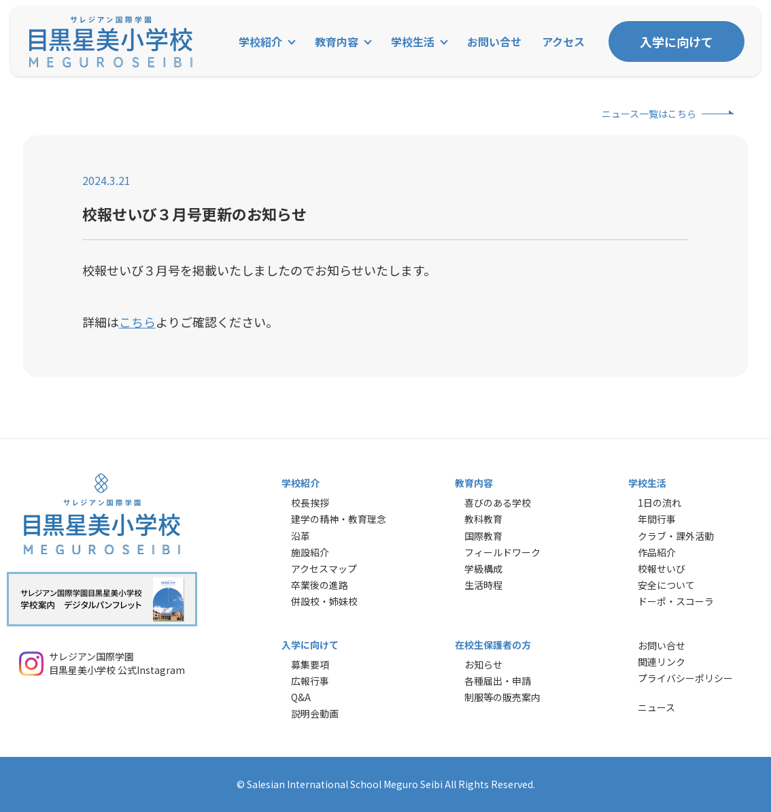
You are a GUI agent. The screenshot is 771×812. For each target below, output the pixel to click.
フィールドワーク (502, 552)
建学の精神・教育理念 (338, 519)
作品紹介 (657, 552)
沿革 (300, 536)
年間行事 (657, 519)
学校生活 (412, 41)
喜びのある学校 (497, 502)
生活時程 (483, 585)
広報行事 (310, 681)
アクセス (563, 41)
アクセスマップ (324, 568)
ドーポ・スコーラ (676, 601)
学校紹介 (260, 41)
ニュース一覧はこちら (649, 113)
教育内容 (336, 41)
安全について (666, 585)
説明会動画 (315, 713)
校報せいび (661, 568)
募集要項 (310, 664)
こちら (137, 322)
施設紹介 (310, 552)
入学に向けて (676, 41)
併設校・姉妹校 (324, 601)
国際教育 (483, 536)
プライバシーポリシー (685, 678)
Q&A (301, 697)
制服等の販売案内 (502, 697)
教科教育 (483, 519)
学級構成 (483, 568)
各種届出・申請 (497, 681)
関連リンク (661, 662)
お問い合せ (494, 41)
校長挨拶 (310, 502)
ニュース (656, 707)
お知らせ (483, 664)
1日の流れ (659, 502)
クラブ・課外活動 (676, 536)
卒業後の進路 (319, 585)
